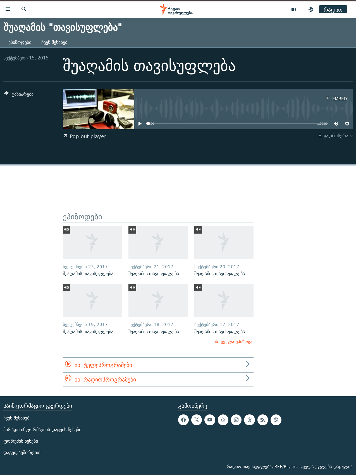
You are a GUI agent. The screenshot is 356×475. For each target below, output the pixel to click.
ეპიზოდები (19, 42)
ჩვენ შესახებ (54, 42)
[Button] (19, 95)
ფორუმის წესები (20, 441)
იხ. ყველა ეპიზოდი (234, 341)
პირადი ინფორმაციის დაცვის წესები (42, 429)
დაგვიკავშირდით (21, 452)
